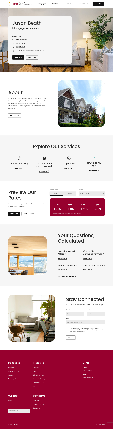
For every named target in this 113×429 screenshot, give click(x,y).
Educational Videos (39, 375)
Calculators (36, 368)
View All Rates (29, 214)
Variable (69, 193)
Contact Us (84, 4)
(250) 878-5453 (20, 43)
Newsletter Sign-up (39, 379)
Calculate (62, 258)
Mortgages (43, 4)
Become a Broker (38, 404)
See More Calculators (67, 276)
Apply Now (98, 4)
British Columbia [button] (85, 194)
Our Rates (56, 4)
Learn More (14, 116)
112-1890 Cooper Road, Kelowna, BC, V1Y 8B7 (30, 51)
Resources (70, 4)
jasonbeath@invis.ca (22, 39)
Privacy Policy (100, 424)
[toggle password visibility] (28, 410)
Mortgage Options (14, 371)
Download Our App (39, 383)
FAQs (34, 371)
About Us (36, 401)
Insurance (11, 375)
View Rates (32, 57)
